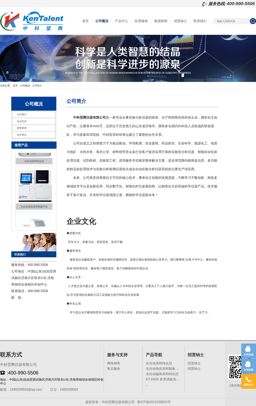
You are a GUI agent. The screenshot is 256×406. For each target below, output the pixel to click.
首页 (85, 21)
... (147, 384)
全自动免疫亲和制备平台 (164, 368)
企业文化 (22, 121)
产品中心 (121, 21)
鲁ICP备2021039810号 (154, 402)
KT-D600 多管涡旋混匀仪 (164, 379)
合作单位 (22, 134)
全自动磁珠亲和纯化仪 (162, 374)
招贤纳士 (180, 21)
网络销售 (113, 363)
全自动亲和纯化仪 (159, 363)
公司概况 (101, 21)
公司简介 (37, 85)
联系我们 (200, 21)
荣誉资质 (22, 128)
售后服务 (113, 368)
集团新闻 (160, 21)
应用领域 (141, 21)
